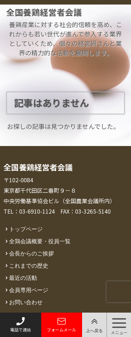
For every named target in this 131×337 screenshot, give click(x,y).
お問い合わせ (26, 302)
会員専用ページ (28, 289)
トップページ (26, 228)
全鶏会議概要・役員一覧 (40, 241)
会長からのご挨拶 (31, 253)
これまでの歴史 (28, 265)
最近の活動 (23, 277)
